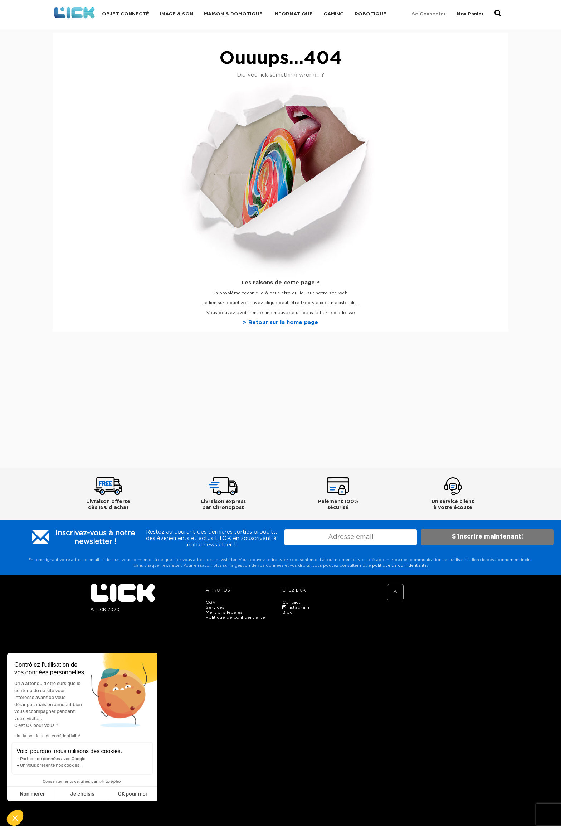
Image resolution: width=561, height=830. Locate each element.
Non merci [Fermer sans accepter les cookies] (32, 794)
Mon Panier (470, 14)
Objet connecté (125, 14)
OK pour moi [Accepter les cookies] (132, 794)
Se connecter (429, 14)
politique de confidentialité (399, 566)
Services (215, 607)
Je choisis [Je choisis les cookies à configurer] (82, 794)
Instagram (295, 607)
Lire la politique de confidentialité (47, 735)
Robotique (370, 14)
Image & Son (176, 14)
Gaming (333, 14)
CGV (211, 602)
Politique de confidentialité (235, 617)
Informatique (293, 14)
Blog (287, 612)
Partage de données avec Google (53, 758)
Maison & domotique (233, 14)
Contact (291, 602)
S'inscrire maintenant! (487, 537)
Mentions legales (224, 612)
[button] (15, 817)
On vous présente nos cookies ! (51, 765)
